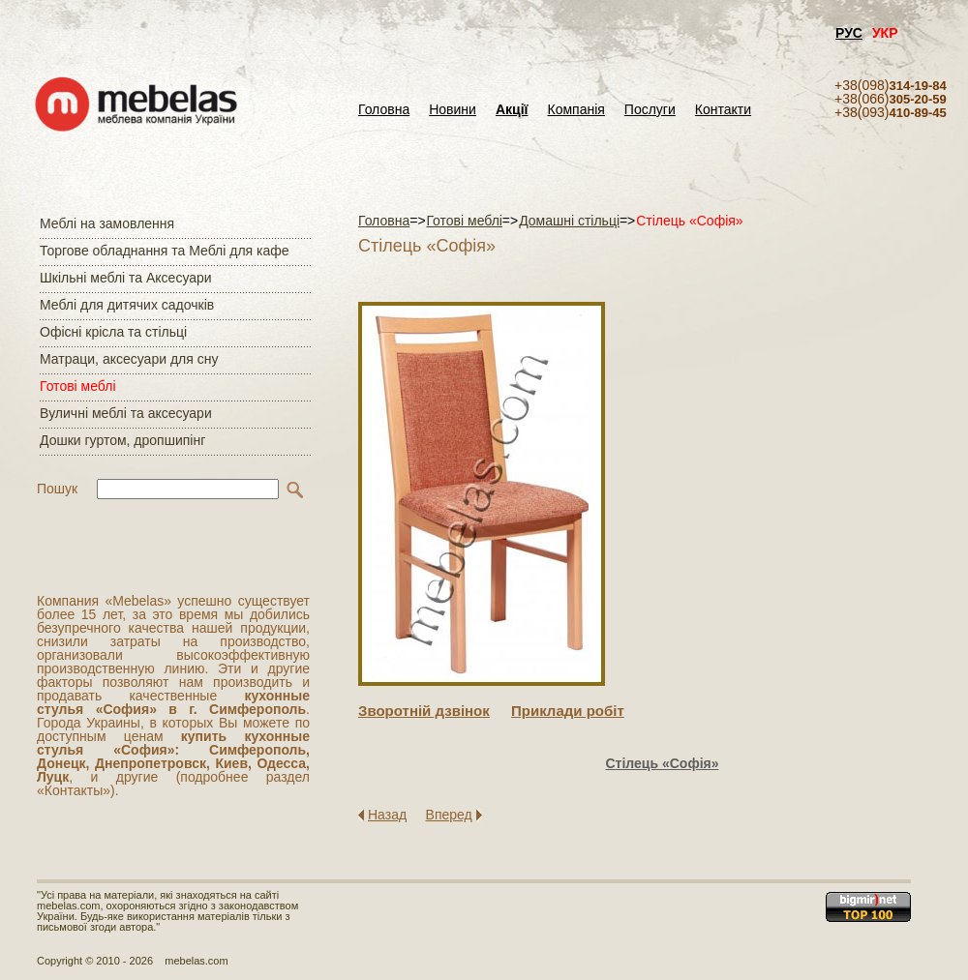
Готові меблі (78, 386)
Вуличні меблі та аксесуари (126, 413)
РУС (848, 33)
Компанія (575, 110)
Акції (512, 110)
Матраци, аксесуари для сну (129, 359)
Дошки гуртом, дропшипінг (122, 440)
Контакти (723, 110)
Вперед (449, 814)
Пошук (57, 488)
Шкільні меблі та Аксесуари (126, 277)
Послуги (650, 110)
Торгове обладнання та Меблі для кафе (164, 250)
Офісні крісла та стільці (113, 332)
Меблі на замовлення (107, 223)
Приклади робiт (567, 710)
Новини (452, 110)
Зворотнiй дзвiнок (424, 710)
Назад (387, 814)
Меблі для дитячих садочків (127, 304)
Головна (383, 110)
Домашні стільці (569, 220)
